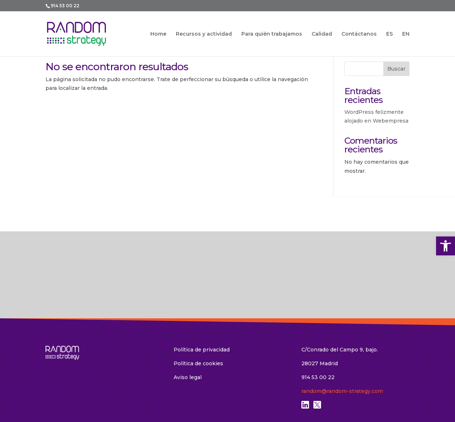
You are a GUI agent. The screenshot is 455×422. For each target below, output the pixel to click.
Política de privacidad (202, 295)
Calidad (322, 34)
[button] (445, 245)
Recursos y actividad (204, 34)
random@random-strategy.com (342, 337)
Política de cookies (198, 309)
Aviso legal (188, 323)
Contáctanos (359, 34)
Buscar (396, 68)
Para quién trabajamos (271, 34)
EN (406, 34)
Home (158, 34)
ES (389, 34)
